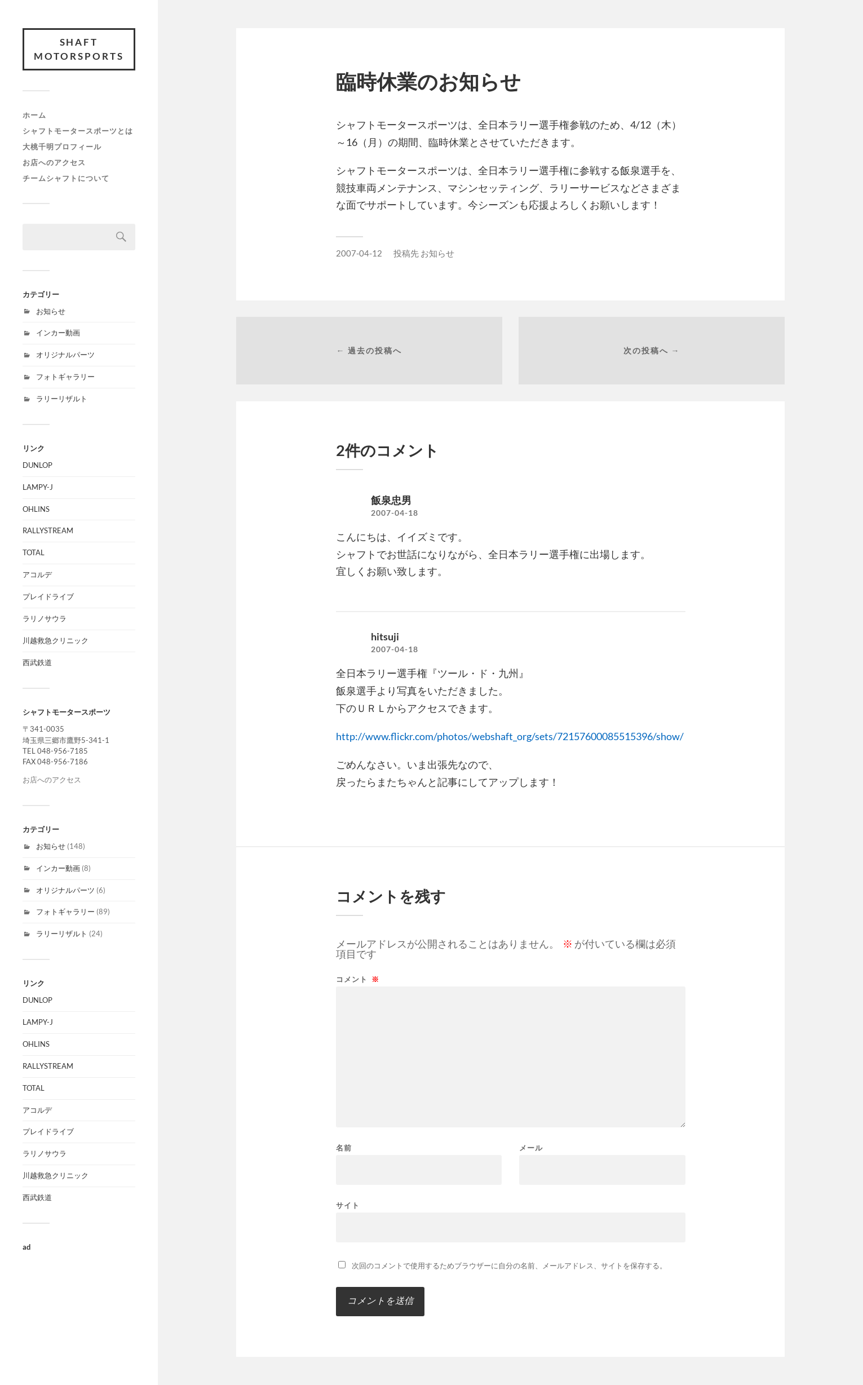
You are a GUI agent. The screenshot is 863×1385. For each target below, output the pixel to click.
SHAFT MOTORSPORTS (79, 49)
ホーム (34, 115)
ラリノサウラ (45, 618)
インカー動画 (58, 333)
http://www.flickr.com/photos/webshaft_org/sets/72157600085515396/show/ (510, 736)
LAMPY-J (38, 487)
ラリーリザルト (61, 398)
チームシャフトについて (66, 178)
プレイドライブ (48, 596)
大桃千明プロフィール (62, 146)
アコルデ (37, 574)
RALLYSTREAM (48, 531)
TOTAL (34, 552)
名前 (344, 1148)
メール (531, 1148)
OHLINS (36, 509)
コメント (357, 979)
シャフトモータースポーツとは (78, 130)
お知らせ (50, 311)
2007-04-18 (394, 512)
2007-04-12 (359, 253)
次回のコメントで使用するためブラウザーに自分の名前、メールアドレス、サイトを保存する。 (509, 1265)
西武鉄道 (37, 662)
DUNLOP (37, 465)
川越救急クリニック (55, 640)
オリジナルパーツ (65, 354)
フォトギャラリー (65, 376)
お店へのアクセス (54, 162)
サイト (348, 1205)
